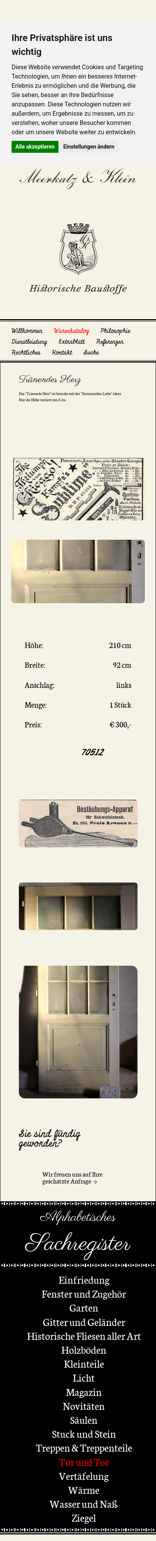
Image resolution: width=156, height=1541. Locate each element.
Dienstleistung (29, 341)
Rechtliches (26, 352)
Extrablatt (72, 341)
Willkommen (27, 331)
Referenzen (110, 341)
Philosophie (115, 331)
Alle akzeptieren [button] (35, 147)
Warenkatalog (71, 331)
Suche (91, 352)
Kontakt (62, 352)
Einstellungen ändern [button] (88, 147)
